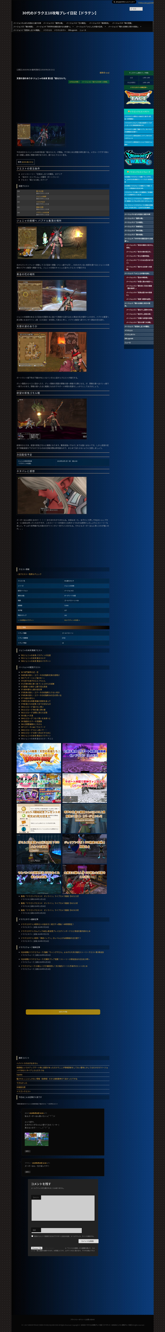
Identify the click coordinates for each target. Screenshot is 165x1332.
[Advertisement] (82, 49)
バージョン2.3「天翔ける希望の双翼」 (139, 318)
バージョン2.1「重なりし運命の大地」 (139, 310)
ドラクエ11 (47, 30)
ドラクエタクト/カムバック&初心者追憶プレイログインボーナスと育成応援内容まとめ (55, 931)
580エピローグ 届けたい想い (32, 707)
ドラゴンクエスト (24, 1091)
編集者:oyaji (104, 72)
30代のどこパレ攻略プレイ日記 (122, 1325)
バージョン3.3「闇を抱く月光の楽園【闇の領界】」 (139, 287)
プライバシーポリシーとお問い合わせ (82, 1319)
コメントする (63, 1012)
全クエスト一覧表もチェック (29, 574)
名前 (34, 1230)
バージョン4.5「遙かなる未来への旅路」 (95, 82)
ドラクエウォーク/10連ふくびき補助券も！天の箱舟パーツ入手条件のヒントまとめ (54, 966)
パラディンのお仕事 (42, 212)
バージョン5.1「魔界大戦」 (53, 23)
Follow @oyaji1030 (146, 3)
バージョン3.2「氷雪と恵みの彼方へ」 (139, 281)
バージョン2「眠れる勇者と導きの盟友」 (125, 26)
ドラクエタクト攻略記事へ (138, 87)
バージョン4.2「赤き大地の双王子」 (139, 252)
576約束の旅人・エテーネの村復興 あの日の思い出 (41, 695)
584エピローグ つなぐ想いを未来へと (36, 718)
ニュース (83, 30)
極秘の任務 (39, 207)
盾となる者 (39, 191)
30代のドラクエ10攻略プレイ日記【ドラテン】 (60, 13)
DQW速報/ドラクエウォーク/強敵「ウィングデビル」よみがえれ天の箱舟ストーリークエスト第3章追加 (62, 952)
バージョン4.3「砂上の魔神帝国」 (138, 256)
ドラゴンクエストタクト (140, 111)
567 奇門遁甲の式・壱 (29, 672)
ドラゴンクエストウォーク (139, 172)
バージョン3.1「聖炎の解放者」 (137, 277)
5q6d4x (19, 1074)
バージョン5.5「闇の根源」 (24, 26)
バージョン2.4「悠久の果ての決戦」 (139, 322)
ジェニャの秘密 (41, 196)
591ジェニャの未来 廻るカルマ (33, 658)
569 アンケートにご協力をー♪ (33, 678)
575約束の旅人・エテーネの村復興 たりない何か (40, 692)
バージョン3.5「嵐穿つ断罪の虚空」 (139, 299)
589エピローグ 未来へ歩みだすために (36, 732)
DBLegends (72, 30)
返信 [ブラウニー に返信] (28, 1172)
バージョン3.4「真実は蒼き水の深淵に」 (139, 293)
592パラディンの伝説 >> (72, 620)
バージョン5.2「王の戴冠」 (76, 23)
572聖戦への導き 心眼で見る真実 (34, 686)
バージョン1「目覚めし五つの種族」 (27, 30)
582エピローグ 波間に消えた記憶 (34, 712)
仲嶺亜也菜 (21, 1087)
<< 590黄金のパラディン (26, 620)
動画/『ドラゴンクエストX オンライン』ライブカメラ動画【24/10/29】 (50, 910)
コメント (36, 1197)
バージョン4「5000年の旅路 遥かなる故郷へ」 (55, 26)
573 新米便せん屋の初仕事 (31, 689)
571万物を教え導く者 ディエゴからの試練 (37, 683)
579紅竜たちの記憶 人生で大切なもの (36, 704)
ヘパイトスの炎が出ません (27, 1063)
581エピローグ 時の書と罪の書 (33, 709)
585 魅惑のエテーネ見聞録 (31, 721)
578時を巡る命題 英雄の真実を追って (36, 701)
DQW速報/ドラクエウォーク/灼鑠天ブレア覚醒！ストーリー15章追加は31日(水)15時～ (55, 959)
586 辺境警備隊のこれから (31, 724)
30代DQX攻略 (73, 82)
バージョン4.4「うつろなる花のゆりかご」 (139, 261)
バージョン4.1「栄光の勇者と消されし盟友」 (139, 246)
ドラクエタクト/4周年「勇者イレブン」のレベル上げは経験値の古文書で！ (51, 938)
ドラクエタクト (60, 30)
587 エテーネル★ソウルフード (33, 727)
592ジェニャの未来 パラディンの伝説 (36, 655)
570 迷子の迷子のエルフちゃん (33, 681)
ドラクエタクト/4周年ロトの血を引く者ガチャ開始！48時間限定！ (47, 924)
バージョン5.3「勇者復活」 (99, 23)
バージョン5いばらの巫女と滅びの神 (27, 23)
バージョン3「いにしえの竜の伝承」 (91, 26)
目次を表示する (27, 162)
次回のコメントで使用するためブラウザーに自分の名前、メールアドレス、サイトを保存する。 (64, 1236)
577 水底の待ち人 (28, 698)
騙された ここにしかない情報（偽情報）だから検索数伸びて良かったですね (47, 1078)
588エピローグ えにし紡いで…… (34, 730)
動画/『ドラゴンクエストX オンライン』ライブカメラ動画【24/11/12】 (50, 896)
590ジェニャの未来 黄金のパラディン (36, 661)
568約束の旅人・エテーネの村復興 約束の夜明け (40, 675)
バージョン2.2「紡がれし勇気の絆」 (139, 314)
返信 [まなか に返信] (28, 1151)
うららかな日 (40, 202)
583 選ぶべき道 (27, 715)
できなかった (22, 1083)
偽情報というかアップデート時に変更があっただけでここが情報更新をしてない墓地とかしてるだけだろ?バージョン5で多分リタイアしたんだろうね (62, 1069)
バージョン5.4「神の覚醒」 (122, 23)
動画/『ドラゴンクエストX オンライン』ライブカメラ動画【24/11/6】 (50, 903)
